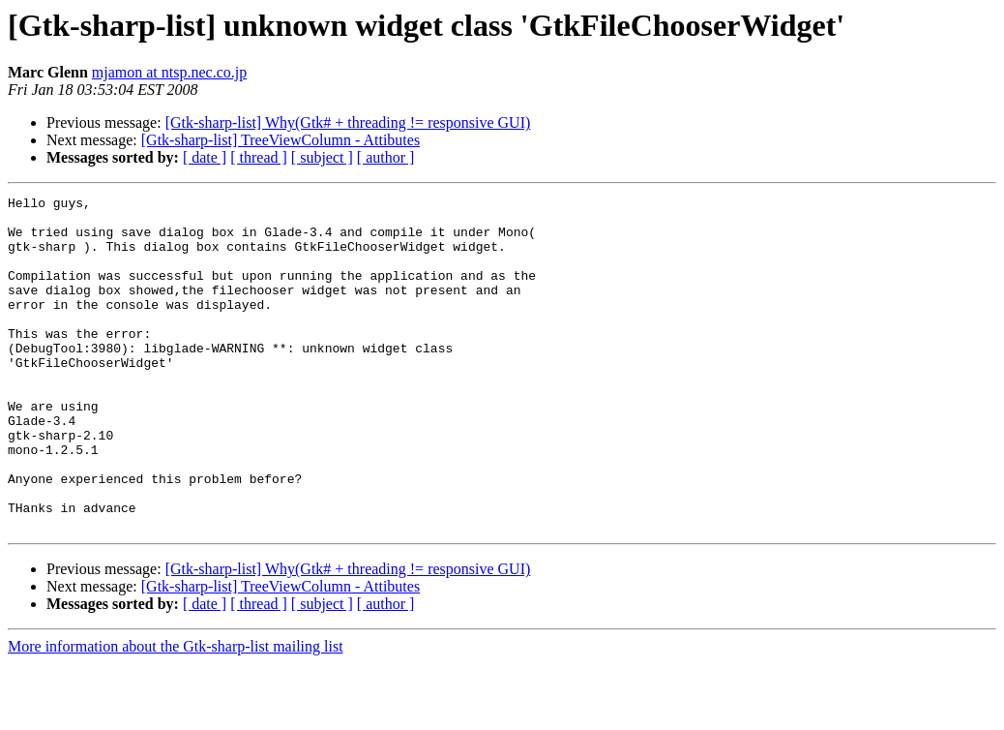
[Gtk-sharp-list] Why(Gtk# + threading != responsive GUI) (348, 122)
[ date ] (204, 157)
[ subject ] (322, 157)
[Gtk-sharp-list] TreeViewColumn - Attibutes (280, 140)
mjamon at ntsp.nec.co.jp (169, 72)
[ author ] (386, 157)
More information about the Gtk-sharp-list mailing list (175, 713)
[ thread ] (258, 157)
